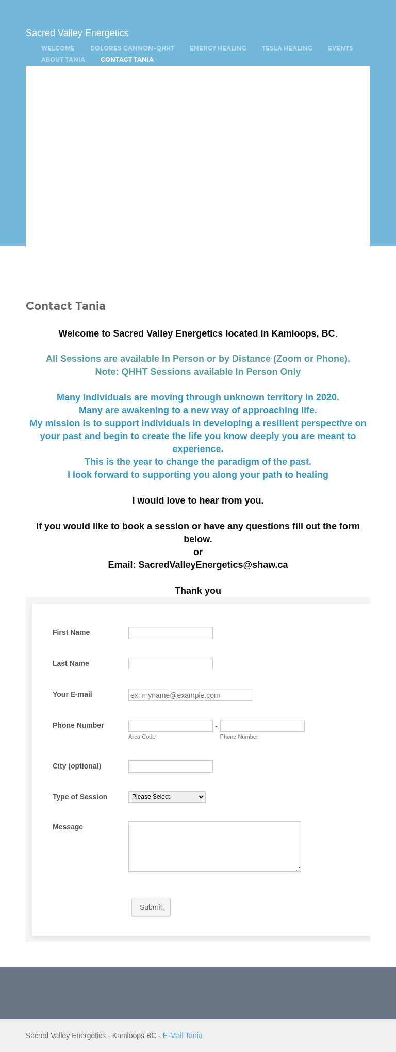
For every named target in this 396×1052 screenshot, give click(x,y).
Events (340, 48)
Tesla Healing (287, 48)
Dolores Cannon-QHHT (132, 48)
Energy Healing (218, 48)
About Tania (63, 59)
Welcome (58, 48)
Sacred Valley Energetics (77, 33)
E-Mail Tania (183, 1035)
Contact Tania (127, 59)
